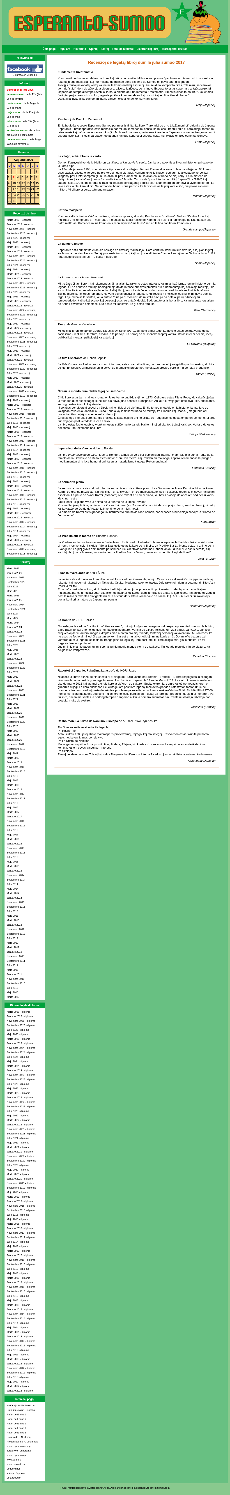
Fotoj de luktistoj (122, 49)
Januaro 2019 (14, 762)
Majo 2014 (12, 888)
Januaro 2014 (14, 897)
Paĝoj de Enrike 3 (16, 1423)
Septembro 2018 (16, 771)
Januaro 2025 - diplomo (20, 1043)
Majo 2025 (12, 591)
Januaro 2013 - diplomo (20, 1363)
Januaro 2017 (14, 816)
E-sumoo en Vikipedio (25, 75)
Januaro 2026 (14, 573)
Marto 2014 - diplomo (18, 1332)
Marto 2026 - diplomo (18, 1011)
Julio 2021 (12, 699)
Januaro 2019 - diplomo (20, 1201)
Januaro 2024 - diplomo (20, 1070)
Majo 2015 (12, 861)
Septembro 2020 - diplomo (21, 1160)
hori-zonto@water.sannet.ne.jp (92, 1487)
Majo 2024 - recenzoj (18, 269)
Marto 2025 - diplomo (18, 1038)
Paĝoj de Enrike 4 (16, 1428)
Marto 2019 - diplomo (18, 1196)
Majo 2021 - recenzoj (18, 350)
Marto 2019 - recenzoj (19, 404)
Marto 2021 (13, 708)
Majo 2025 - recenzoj (18, 242)
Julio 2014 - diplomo (18, 1323)
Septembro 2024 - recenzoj (22, 260)
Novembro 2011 (15, 956)
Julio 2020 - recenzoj (18, 373)
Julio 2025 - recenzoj (18, 238)
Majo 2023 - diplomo (18, 1088)
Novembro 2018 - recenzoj (21, 413)
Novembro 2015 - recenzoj (21, 495)
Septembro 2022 (16, 667)
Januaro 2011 (14, 974)
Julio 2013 (12, 911)
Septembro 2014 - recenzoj (22, 526)
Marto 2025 (13, 595)
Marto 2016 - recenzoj (19, 486)
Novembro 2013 (15, 902)
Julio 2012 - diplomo (18, 1377)
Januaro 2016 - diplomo (20, 1282)
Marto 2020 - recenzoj (19, 382)
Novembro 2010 (15, 979)
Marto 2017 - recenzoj (19, 459)
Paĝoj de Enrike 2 (16, 1419)
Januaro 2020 (14, 739)
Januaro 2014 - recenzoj (20, 544)
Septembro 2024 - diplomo (21, 1052)
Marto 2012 (13, 947)
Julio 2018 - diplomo (18, 1214)
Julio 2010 (12, 988)
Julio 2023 (12, 645)
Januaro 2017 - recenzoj (20, 463)
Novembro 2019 (15, 744)
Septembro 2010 (16, 983)
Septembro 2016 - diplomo (21, 1264)
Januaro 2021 (14, 712)
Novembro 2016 (15, 821)
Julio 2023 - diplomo (18, 1084)
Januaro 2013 (14, 924)
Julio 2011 (12, 965)
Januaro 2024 (14, 627)
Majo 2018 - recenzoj (18, 427)
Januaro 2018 (14, 789)
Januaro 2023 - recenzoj (20, 305)
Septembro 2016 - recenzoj (22, 472)
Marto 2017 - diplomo (18, 1250)
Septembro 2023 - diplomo (21, 1079)
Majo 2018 (12, 780)
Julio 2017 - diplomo (18, 1241)
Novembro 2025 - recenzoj (21, 229)
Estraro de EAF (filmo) (19, 1437)
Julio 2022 (12, 672)
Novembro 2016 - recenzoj (21, 468)
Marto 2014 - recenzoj (19, 540)
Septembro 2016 (16, 825)
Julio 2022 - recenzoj (18, 319)
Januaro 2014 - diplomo (20, 1336)
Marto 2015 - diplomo (18, 1305)
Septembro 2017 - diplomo (21, 1237)
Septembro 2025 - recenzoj (22, 233)
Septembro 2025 (16, 582)
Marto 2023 (13, 654)
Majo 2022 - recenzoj (18, 323)
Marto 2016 (13, 839)
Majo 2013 (12, 915)
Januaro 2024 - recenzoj (20, 278)
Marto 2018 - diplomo (18, 1223)
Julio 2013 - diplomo (18, 1350)
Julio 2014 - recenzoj (18, 531)
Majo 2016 (12, 834)
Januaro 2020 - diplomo (20, 1178)
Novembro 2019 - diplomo (21, 1183)
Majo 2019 (12, 753)
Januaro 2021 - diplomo (20, 1151)
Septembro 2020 (16, 721)
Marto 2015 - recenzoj (19, 513)
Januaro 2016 (14, 843)
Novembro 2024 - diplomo (21, 1047)
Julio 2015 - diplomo (18, 1296)
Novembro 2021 (15, 690)
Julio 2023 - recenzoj (18, 292)
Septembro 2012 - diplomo (21, 1372)
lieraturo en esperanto (19, 1450)
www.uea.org (14, 1459)
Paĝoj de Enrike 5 (16, 1432)
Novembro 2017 (15, 794)
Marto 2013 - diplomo (18, 1359)
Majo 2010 (12, 992)
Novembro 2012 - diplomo (21, 1368)
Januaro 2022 (14, 685)
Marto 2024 (13, 622)
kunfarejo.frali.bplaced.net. (21, 1405)
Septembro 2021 (16, 694)
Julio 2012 (12, 938)
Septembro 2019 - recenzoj (22, 395)
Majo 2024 (12, 618)
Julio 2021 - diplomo (18, 1138)
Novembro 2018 (15, 767)
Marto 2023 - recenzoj (19, 301)
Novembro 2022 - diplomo (21, 1102)
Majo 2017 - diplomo (18, 1246)
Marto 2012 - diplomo (18, 1386)
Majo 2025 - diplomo (18, 1034)
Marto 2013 (13, 920)
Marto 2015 (13, 866)
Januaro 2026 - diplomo (20, 1016)
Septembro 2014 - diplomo (21, 1318)
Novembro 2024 (15, 604)
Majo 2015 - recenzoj (18, 508)
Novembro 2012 (15, 929)
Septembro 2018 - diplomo (21, 1210)
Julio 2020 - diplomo (18, 1165)
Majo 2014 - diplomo (18, 1327)
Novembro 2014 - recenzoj (21, 522)
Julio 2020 (12, 726)
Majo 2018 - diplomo (18, 1219)
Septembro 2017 (16, 798)
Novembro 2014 (15, 875)
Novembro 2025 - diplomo (21, 1020)
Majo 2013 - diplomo (18, 1354)
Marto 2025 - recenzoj (19, 247)
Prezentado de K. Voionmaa (22, 1441)
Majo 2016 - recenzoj (18, 481)
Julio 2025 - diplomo (18, 1029)
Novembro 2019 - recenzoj (21, 391)
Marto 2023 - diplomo (18, 1093)
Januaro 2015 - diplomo (20, 1309)
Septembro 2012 (16, 933)
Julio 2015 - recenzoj (18, 504)
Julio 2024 (12, 613)
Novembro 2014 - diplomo (21, 1314)
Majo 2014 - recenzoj (18, 535)
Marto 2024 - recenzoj (19, 274)
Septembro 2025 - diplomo (21, 1025)
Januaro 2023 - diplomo (20, 1097)
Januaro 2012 (14, 951)
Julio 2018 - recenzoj (18, 422)
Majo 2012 (12, 942)
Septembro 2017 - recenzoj (22, 445)
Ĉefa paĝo (49, 49)
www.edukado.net (16, 1464)
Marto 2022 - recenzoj (19, 328)
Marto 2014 (13, 893)
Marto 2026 (13, 568)
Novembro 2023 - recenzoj (21, 283)
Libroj (105, 49)
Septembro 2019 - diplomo (21, 1187)
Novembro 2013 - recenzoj (21, 549)
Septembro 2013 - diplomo (21, 1345)
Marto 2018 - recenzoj (19, 431)
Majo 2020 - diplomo (18, 1169)
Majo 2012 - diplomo (18, 1381)
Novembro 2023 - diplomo (21, 1075)
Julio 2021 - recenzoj (18, 346)
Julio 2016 (12, 830)
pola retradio (14, 1477)
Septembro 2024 (16, 609)
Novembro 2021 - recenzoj (21, 337)
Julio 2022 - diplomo (18, 1111)
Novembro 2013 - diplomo (21, 1341)
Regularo (64, 49)
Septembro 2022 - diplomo (21, 1106)
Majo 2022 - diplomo (18, 1115)
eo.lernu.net (13, 1468)
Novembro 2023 (15, 636)
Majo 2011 (12, 969)
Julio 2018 (12, 776)
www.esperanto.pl (16, 1455)
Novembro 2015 (15, 848)
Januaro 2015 (14, 870)
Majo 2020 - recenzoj (18, 377)
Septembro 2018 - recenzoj (22, 418)
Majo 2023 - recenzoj (18, 296)
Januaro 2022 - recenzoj (20, 332)
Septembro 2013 (16, 906)
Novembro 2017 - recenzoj (21, 440)
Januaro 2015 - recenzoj (20, 517)
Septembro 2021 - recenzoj (22, 341)
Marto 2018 (13, 785)
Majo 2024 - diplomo (18, 1061)
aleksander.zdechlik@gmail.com (152, 1487)
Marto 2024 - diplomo (18, 1066)
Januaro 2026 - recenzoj (20, 224)
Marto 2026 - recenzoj (19, 219)
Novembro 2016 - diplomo (21, 1259)
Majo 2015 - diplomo (18, 1300)
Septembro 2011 (16, 960)
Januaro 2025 (14, 600)
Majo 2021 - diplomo (18, 1142)
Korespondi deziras (174, 49)
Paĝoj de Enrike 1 (16, 1414)
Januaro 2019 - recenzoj (20, 409)
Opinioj (93, 49)
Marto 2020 (13, 735)
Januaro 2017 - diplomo (20, 1255)
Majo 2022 (12, 676)
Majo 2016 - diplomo (18, 1273)
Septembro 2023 (16, 640)
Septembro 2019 (16, 749)
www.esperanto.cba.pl (19, 1446)
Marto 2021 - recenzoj (19, 355)
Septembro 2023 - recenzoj (22, 287)
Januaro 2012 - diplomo (20, 1390)
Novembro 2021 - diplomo (21, 1129)
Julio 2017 (12, 803)
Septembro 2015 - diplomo (21, 1291)
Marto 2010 (13, 997)
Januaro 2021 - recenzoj (20, 359)
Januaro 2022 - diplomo (20, 1124)
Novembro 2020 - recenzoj (21, 364)
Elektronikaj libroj (148, 49)
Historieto (80, 49)
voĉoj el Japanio (16, 1473)
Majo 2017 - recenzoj (18, 454)
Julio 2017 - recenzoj (18, 449)
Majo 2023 (12, 649)
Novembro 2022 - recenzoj (21, 310)
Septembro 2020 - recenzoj (22, 368)
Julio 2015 (12, 857)
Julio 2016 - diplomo (18, 1268)
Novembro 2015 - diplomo (21, 1287)
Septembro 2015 (16, 852)
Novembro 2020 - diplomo (21, 1156)
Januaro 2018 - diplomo (20, 1228)
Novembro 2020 (15, 717)
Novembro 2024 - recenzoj (21, 256)
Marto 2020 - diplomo (18, 1174)
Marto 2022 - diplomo (18, 1120)
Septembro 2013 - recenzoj (22, 553)
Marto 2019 (13, 758)
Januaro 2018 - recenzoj (20, 436)
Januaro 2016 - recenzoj (20, 490)
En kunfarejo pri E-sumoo (21, 1410)
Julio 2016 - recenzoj (18, 477)
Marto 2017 (13, 812)
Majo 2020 (12, 730)
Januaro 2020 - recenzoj (20, 386)
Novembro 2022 (15, 663)
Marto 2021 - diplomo (18, 1147)
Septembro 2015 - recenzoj (22, 499)
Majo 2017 (12, 807)
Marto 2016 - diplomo (18, 1277)
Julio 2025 (12, 586)
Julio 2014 (12, 884)
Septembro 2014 (16, 879)
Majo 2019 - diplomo (18, 1192)
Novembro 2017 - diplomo (21, 1232)
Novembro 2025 (15, 577)
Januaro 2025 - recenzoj (20, 251)
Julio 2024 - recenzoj (18, 265)
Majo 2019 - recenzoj (18, 400)
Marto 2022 (13, 681)
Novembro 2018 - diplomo (21, 1205)
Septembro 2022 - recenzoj (22, 314)
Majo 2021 (12, 703)
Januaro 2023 (14, 658)
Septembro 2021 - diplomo (21, 1133)
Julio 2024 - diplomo (18, 1057)
